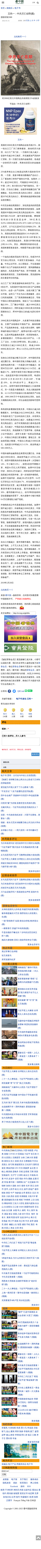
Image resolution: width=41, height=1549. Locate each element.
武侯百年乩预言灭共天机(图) (13, 921)
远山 (8, 1465)
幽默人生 (13, 1258)
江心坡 (15, 1240)
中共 (21, 1201)
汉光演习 (29, 1198)
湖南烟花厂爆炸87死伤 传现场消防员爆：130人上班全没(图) (28, 1004)
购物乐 (10, 8)
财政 (4, 1226)
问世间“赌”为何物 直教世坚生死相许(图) (18, 836)
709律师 (26, 1233)
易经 (6, 1258)
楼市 (37, 1222)
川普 (25, 1184)
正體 (33, 2)
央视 (15, 1243)
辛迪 (14, 1472)
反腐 (35, 1212)
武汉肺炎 (18, 1184)
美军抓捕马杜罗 (8, 993)
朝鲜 (4, 1219)
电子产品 (12, 1497)
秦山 (8, 1468)
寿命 (12, 1261)
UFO (16, 1201)
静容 (12, 1468)
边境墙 (26, 1205)
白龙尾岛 (8, 1240)
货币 (6, 1222)
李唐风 (27, 1465)
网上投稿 (34, 1516)
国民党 (36, 1198)
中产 (12, 1226)
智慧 (19, 1258)
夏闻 (12, 1465)
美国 (36, 1205)
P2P (33, 1229)
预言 (33, 1258)
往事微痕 (28, 1194)
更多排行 (35, 1338)
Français (17, 1534)
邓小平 (11, 1254)
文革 (17, 1261)
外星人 (7, 1261)
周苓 (17, 1465)
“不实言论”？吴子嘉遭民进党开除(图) (17, 824)
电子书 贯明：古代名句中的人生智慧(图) (18, 809)
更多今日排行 (33, 1160)
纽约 (18, 1530)
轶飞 (4, 1465)
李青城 (18, 1468)
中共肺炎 (6, 1184)
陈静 (21, 1465)
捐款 (15, 1516)
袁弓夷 (11, 1198)
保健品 (5, 1497)
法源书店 (28, 1523)
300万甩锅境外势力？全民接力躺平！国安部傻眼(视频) (28, 1359)
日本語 (33, 1534)
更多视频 (35, 1454)
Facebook (14, 1520)
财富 (8, 1226)
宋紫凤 (5, 1461)
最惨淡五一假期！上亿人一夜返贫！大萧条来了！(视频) (28, 1089)
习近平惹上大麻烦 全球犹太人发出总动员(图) (20, 892)
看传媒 (10, 1526)
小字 (37, 20)
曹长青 (9, 1472)
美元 (32, 1219)
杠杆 (28, 1219)
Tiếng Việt (25, 1534)
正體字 (9, 1534)
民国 (13, 1251)
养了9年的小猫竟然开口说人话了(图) (17, 1155)
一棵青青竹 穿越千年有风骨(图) (15, 961)
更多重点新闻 (33, 1097)
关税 (21, 1205)
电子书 (17, 8)
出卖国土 (8, 1191)
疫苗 (17, 1194)
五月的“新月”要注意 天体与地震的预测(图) (20, 1136)
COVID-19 (13, 1187)
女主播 (9, 1243)
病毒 (6, 1187)
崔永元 (26, 1208)
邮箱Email (5, 1504)
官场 (6, 1215)
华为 (26, 1212)
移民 (24, 1243)
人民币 (11, 1222)
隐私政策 (7, 1516)
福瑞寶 (16, 1526)
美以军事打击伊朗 (9, 985)
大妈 (8, 1229)
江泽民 (20, 1208)
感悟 (24, 1258)
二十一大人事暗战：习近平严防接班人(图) (20, 1112)
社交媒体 (32, 1215)
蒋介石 (34, 1251)
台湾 (23, 1226)
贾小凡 (24, 1461)
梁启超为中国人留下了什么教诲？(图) (17, 820)
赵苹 (4, 1468)
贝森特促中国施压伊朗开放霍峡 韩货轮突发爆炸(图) (28, 1057)
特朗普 (30, 1184)
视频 (5, 1341)
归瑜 (36, 1461)
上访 (33, 1233)
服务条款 (34, 1512)
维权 (21, 1233)
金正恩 (33, 1201)
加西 (36, 1530)
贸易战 (21, 1187)
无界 (36, 1526)
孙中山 (27, 1251)
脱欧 (14, 1219)
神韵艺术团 (18, 1523)
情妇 (21, 1212)
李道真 (30, 1461)
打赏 (27, 20)
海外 (33, 1247)
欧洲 (31, 1530)
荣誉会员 (16, 698)
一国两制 (19, 1215)
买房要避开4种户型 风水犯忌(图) (16, 1333)
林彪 (16, 1254)
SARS (21, 1240)
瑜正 (30, 1468)
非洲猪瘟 (23, 1229)
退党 (4, 1201)
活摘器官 (16, 1191)
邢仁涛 (24, 1468)
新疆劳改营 (29, 1240)
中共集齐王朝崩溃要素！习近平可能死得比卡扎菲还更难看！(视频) (28, 1402)
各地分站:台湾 (9, 1530)
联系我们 (24, 1516)
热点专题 (7, 981)
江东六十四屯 (18, 1236)
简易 (18, 1461)
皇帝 (32, 1254)
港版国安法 (19, 1198)
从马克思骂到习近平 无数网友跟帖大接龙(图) (20, 888)
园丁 (32, 1465)
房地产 (31, 1222)
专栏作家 (7, 1457)
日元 (21, 1222)
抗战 (22, 1251)
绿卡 (24, 1247)
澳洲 (8, 1251)
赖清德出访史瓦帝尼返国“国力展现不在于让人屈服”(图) (28, 1025)
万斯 (32, 1205)
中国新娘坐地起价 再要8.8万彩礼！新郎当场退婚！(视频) (28, 1435)
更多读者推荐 (34, 933)
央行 (19, 1219)
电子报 (14, 1512)
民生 (28, 1247)
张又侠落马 (6, 989)
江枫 (34, 1468)
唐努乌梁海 (30, 1236)
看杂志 (35, 1523)
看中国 (8, 627)
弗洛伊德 (10, 1201)
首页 (3, 8)
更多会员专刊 (33, 978)
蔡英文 (29, 1226)
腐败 (30, 1212)
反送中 (11, 1212)
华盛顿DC (24, 1530)
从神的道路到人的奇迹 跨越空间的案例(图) (20, 942)
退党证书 (24, 1526)
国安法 (7, 1194)
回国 (15, 1247)
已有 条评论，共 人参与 (13, 768)
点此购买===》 (20, 36)
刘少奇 (22, 1254)
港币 (26, 1222)
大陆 (30, 1229)
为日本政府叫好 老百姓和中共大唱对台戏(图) (20, 876)
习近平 (27, 1187)
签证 (10, 1247)
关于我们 (24, 1512)
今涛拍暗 (12, 1461)
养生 (21, 1261)
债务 (23, 1219)
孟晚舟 (15, 1205)
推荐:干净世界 (7, 1523)
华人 (19, 1243)
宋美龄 (5, 1254)
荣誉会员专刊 (10, 939)
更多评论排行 (34, 904)
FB (37, 1215)
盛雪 (37, 1465)
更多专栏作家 (33, 1475)
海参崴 (18, 1226)
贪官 (17, 1212)
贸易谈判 (6, 1208)
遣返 (6, 1247)
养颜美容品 (21, 1497)
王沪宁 (13, 1208)
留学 (33, 1243)
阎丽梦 (26, 1201)
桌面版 (6, 1512)
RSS (29, 1520)
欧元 (17, 1222)
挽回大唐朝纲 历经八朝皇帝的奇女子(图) (19, 973)
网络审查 (8, 1236)
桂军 (17, 1251)
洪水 (21, 1194)
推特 (22, 1520)
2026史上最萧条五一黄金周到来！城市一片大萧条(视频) (28, 1424)
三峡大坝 (29, 1191)
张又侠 (34, 1187)
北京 (34, 1226)
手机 (28, 1258)
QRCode (20, 723)
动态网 (31, 1526)
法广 (25, 1215)
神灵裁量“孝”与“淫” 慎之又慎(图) (16, 1116)
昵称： (5, 761)
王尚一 (21, 140)
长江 (12, 1194)
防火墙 (15, 1233)
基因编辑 (8, 1233)
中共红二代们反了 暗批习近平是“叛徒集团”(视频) (28, 1413)
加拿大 (9, 1219)
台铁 (23, 1191)
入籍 (19, 1247)
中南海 (33, 1208)
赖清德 (9, 1205)
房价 (12, 1229)
